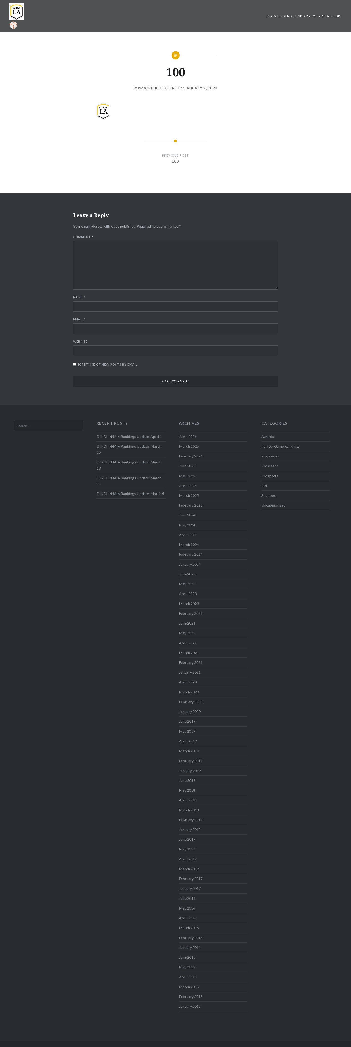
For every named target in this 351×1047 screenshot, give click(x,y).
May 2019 (187, 731)
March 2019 (189, 751)
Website (80, 341)
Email (79, 319)
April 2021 (188, 643)
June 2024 (187, 515)
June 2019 (187, 721)
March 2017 (189, 869)
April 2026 (188, 436)
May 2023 (187, 584)
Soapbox (268, 495)
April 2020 (188, 682)
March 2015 (189, 987)
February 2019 (190, 760)
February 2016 (190, 937)
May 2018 (187, 790)
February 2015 (190, 996)
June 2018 (187, 780)
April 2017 (188, 859)
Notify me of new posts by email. (108, 364)
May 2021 (187, 633)
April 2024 (188, 534)
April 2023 (188, 593)
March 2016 (189, 927)
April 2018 (188, 800)
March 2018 (189, 810)
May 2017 (187, 849)
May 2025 (187, 476)
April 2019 (188, 741)
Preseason (269, 466)
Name (79, 297)
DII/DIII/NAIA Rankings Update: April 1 (129, 436)
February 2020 (190, 702)
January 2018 (190, 829)
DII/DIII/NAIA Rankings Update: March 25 (129, 449)
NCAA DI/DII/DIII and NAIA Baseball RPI (304, 15)
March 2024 (189, 544)
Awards (267, 436)
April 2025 (188, 485)
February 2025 (190, 505)
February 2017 (190, 878)
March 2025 (189, 495)
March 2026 (189, 446)
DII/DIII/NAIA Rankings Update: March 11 (129, 481)
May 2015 (187, 967)
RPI (264, 485)
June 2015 (187, 957)
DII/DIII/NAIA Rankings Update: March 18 (129, 465)
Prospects (269, 476)
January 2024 (190, 564)
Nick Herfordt (164, 88)
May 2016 (187, 908)
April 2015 (188, 977)
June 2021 (187, 623)
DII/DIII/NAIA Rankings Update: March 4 (130, 493)
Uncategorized (273, 505)
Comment (83, 237)
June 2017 (187, 839)
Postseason (270, 456)
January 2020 (190, 711)
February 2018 (190, 819)
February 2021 (190, 662)
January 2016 (190, 947)
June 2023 (187, 574)
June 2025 (187, 466)
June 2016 (187, 898)
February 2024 (190, 554)
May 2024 (187, 525)
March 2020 (189, 692)
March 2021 (189, 652)
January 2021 (190, 672)
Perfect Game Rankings (280, 446)
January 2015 (190, 1006)
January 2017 (190, 888)
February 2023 (190, 613)
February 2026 (190, 456)
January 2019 (190, 770)
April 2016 (188, 918)
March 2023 (189, 603)
